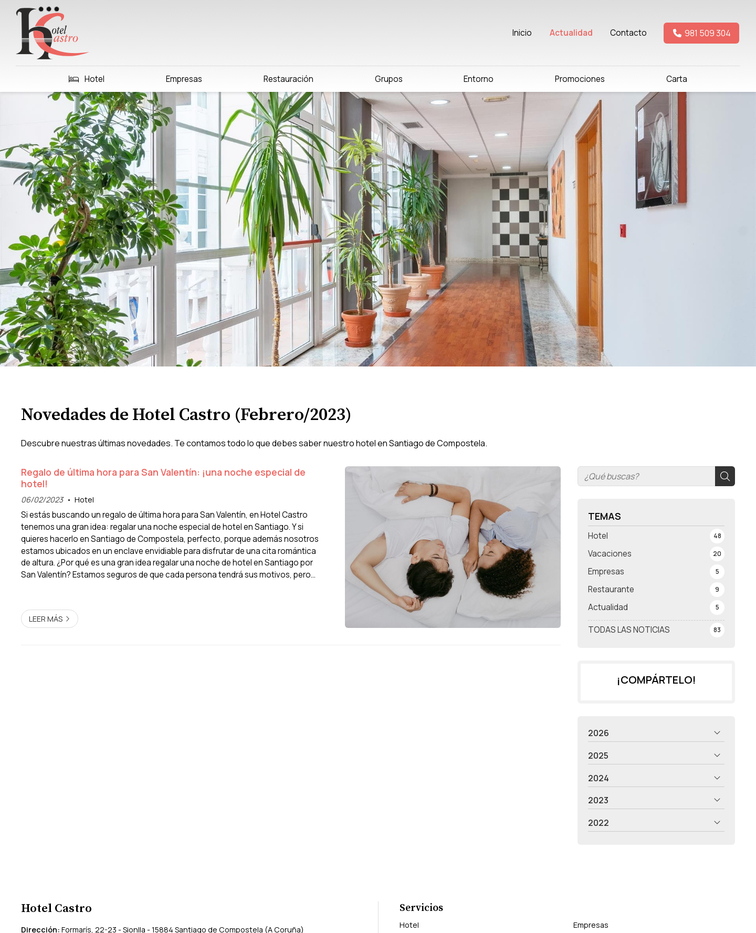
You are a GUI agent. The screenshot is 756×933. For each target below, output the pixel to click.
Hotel (84, 500)
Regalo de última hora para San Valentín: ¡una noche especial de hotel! (163, 478)
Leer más (45, 619)
